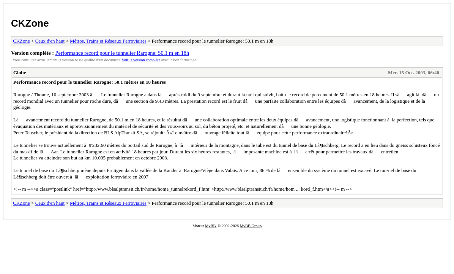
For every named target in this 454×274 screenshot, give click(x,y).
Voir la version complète (141, 60)
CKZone (30, 23)
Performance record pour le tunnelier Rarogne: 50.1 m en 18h (122, 53)
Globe (19, 72)
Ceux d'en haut (50, 41)
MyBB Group (251, 226)
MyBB (210, 226)
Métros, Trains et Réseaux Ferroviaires (108, 41)
